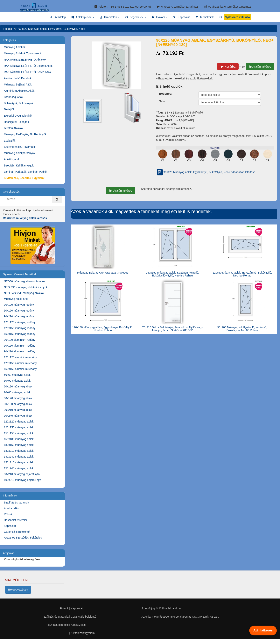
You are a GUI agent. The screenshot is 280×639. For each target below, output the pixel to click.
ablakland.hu (173, 608)
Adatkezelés (11, 508)
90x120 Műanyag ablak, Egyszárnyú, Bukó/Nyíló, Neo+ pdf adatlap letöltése (205, 172)
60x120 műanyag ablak (18, 386)
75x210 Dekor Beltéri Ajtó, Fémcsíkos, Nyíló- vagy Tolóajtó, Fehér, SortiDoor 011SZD (172, 329)
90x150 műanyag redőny (19, 310)
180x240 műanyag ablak (19, 456)
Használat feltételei (15, 520)
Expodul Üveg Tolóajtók (18, 115)
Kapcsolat (10, 525)
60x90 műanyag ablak (17, 380)
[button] (83, 17)
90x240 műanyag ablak (18, 415)
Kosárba (227, 66)
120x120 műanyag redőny (19, 322)
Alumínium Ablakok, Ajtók (19, 90)
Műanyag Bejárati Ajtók (18, 84)
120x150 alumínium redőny (20, 363)
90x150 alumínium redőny (19, 345)
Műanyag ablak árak (16, 298)
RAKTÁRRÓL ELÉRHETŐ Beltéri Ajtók (27, 72)
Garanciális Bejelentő (17, 531)
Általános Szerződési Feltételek (23, 537)
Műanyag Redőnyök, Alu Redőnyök (25, 134)
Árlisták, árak (12, 159)
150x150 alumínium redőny (20, 369)
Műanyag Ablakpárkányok (19, 153)
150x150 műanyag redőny (19, 333)
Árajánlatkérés (260, 66)
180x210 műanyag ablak (19, 450)
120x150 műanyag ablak (19, 427)
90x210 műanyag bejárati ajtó (22, 474)
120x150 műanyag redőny (19, 328)
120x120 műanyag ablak (19, 421)
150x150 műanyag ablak (19, 433)
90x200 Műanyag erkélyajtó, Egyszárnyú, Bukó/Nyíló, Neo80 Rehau (242, 329)
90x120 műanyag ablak (18, 398)
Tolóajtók (9, 109)
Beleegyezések (18, 589)
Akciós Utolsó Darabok (18, 78)
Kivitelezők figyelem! (83, 633)
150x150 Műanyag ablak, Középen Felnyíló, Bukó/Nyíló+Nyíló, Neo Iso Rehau (172, 274)
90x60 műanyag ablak (17, 392)
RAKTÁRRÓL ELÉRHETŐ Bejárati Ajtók (28, 65)
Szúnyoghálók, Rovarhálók (20, 146)
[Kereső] (57, 199)
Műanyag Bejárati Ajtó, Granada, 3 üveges (102, 272)
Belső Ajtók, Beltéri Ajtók (18, 103)
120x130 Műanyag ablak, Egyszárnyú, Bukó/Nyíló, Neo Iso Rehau (102, 329)
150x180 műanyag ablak (19, 439)
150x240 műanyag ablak (19, 468)
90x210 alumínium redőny (19, 351)
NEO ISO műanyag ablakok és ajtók (25, 287)
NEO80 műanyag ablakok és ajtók (24, 281)
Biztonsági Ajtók (13, 97)
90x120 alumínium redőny (19, 339)
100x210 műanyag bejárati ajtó (22, 479)
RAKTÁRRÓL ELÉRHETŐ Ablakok (25, 59)
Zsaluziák (9, 140)
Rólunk (8, 514)
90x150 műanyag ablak (18, 404)
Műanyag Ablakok (14, 47)
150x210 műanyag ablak (19, 462)
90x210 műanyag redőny (19, 316)
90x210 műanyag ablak (18, 409)
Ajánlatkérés (263, 630)
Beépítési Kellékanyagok (19, 165)
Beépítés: (165, 93)
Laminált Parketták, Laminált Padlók (25, 171)
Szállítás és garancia (16, 502)
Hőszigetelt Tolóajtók (16, 121)
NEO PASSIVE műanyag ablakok (24, 293)
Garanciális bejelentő (83, 616)
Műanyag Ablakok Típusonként (22, 53)
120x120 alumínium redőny (20, 357)
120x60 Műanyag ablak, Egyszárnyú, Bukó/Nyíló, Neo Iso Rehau (242, 274)
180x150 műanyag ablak (19, 444)
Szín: (162, 101)
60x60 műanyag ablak (17, 374)
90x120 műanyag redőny (19, 304)
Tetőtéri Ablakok (13, 128)
